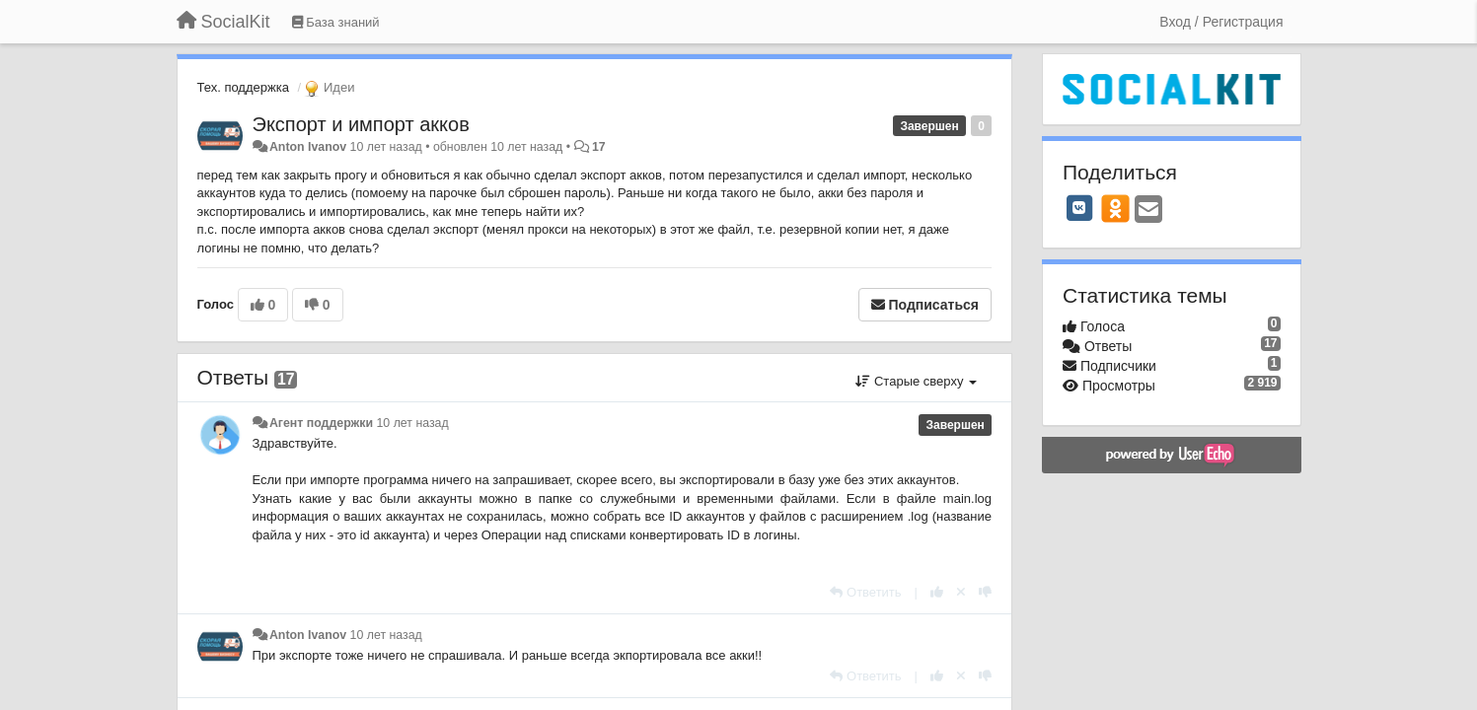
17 (599, 147)
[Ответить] (865, 592)
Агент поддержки (321, 423)
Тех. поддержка (243, 87)
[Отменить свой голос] (961, 592)
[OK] (1115, 208)
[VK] (1079, 208)
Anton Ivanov (307, 147)
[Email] (1148, 210)
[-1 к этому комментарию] (985, 592)
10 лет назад (413, 423)
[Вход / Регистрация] (1221, 21)
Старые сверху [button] (916, 381)
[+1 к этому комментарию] (936, 592)
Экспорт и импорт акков (361, 124)
